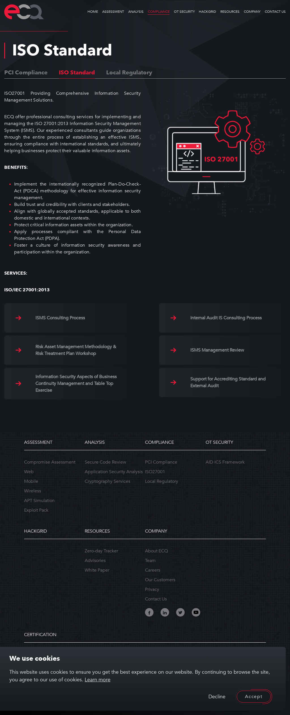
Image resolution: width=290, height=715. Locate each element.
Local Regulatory (129, 72)
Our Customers (160, 580)
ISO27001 (155, 472)
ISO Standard (77, 72)
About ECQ (156, 551)
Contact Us (156, 599)
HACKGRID (207, 11)
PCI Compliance (26, 72)
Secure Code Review (105, 462)
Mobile (31, 481)
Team (150, 560)
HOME (93, 11)
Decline (216, 696)
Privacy (152, 589)
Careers (152, 570)
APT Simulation (39, 501)
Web (29, 472)
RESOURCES (230, 11)
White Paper (97, 570)
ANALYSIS (136, 11)
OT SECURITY (184, 11)
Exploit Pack (36, 510)
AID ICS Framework (225, 462)
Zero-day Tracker (101, 551)
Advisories (95, 560)
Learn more (97, 679)
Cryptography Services (107, 481)
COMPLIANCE (159, 11)
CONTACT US (275, 11)
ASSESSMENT (113, 11)
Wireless (32, 491)
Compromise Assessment (49, 462)
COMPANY (252, 11)
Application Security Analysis (114, 472)
